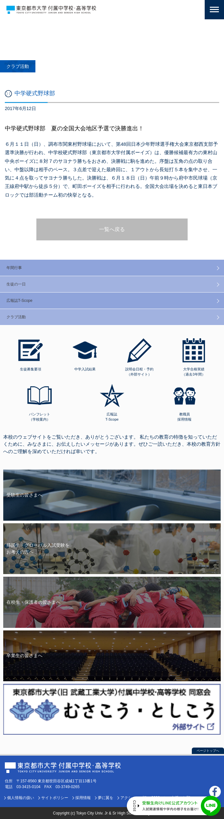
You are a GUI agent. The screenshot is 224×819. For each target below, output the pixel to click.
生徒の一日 (16, 284)
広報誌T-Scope (19, 300)
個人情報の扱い (20, 798)
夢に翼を (105, 798)
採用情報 (83, 798)
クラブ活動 (16, 317)
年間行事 (14, 267)
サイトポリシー (54, 798)
